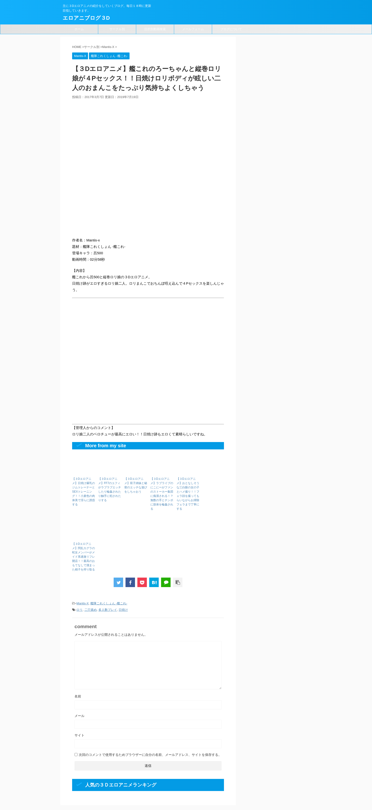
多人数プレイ (107, 610)
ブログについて (231, 29)
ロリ (79, 610)
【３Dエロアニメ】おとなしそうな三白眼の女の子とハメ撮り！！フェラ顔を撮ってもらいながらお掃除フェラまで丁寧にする (188, 493)
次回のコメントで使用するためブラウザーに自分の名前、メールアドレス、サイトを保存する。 (150, 755)
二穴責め (90, 610)
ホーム (79, 29)
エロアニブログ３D (86, 18)
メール (79, 716)
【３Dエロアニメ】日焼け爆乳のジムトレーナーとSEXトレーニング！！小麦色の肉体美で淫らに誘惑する (83, 491)
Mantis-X (82, 603)
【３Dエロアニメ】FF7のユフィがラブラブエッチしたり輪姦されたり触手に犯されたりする (109, 489)
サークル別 (117, 29)
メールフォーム (193, 29)
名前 (77, 696)
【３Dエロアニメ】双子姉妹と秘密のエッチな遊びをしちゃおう (135, 485)
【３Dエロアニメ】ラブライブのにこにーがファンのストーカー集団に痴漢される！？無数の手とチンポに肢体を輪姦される (161, 493)
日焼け (123, 610)
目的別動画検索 (155, 29)
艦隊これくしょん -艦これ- (108, 603)
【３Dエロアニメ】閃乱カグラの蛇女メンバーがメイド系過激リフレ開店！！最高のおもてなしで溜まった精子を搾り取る (83, 556)
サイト (79, 735)
